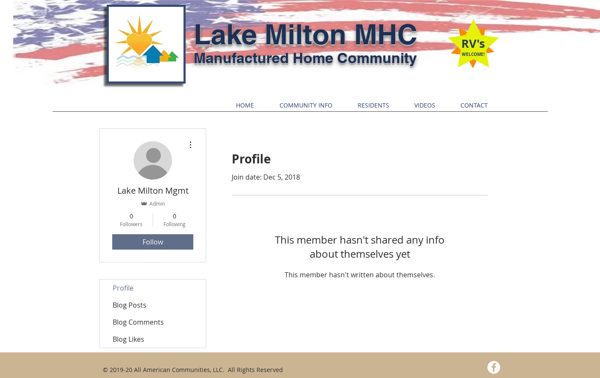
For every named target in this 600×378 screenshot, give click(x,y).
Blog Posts (129, 305)
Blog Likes (128, 339)
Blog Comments (138, 322)
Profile (123, 288)
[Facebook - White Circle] (493, 367)
